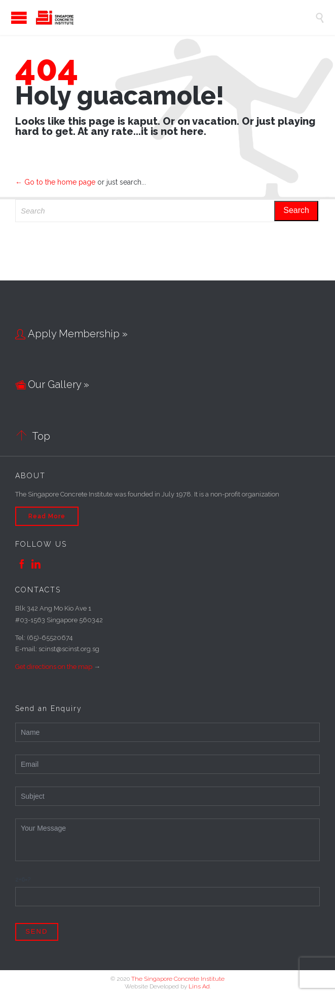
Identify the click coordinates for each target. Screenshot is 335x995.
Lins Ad (199, 986)
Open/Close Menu (10, 17)
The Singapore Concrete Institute (178, 978)
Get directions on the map (53, 666)
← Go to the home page (55, 182)
